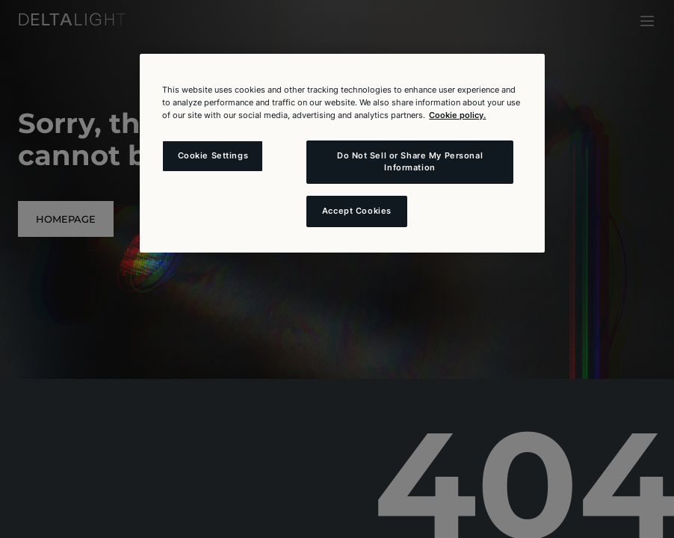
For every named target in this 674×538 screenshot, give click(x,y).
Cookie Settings (213, 155)
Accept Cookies (357, 210)
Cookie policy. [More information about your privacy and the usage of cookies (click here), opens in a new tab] (457, 115)
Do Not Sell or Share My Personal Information (410, 161)
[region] (342, 153)
